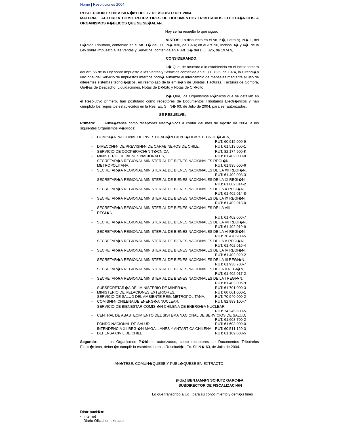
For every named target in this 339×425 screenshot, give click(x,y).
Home (85, 4)
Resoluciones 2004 (109, 4)
